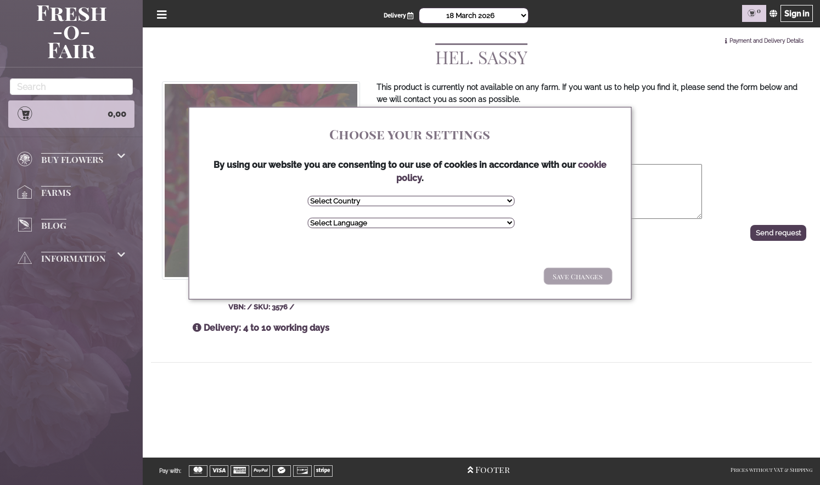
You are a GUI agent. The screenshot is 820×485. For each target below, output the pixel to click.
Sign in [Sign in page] (795, 13)
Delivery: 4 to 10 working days (261, 328)
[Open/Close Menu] (161, 13)
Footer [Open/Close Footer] (481, 469)
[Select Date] (474, 16)
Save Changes (562, 276)
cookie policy (409, 178)
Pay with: (170, 471)
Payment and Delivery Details (766, 41)
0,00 (71, 113)
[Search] (71, 86)
